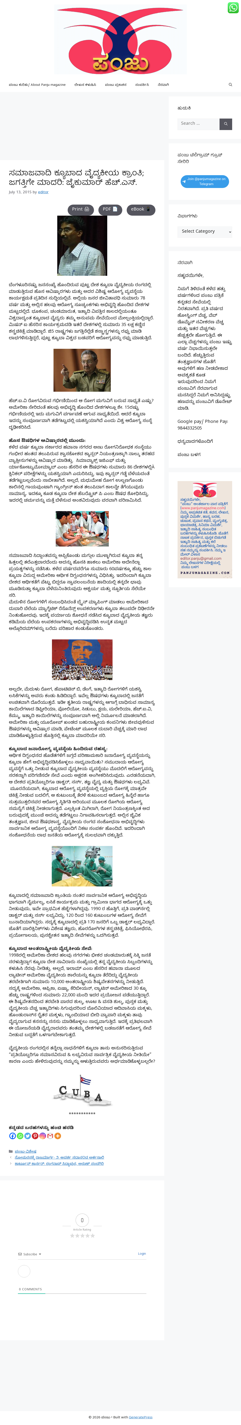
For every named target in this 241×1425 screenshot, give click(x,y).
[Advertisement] (82, 127)
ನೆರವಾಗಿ (163, 85)
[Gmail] (50, 1136)
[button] (230, 85)
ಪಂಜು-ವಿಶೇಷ (25, 1152)
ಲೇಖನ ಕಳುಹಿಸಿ (85, 85)
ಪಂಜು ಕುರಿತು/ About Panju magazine (37, 85)
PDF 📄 (110, 210)
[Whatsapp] (20, 1136)
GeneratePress (141, 1418)
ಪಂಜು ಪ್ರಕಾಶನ (115, 85)
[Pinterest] (35, 1136)
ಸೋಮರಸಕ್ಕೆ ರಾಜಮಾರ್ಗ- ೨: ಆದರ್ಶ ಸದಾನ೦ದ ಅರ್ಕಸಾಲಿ (59, 1158)
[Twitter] (27, 1136)
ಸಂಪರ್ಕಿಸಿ (142, 85)
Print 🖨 (81, 210)
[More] (57, 1136)
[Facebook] (12, 1136)
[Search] (226, 124)
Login (141, 1254)
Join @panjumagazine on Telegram (204, 181)
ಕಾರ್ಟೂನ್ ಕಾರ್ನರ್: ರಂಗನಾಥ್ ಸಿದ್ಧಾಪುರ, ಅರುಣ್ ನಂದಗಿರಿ (59, 1164)
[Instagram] (42, 1136)
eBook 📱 (141, 210)
